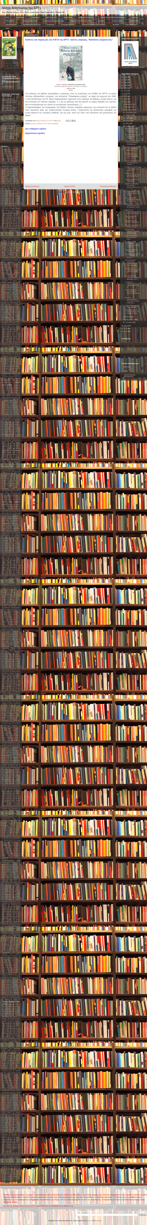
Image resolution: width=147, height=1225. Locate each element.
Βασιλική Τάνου (16, 257)
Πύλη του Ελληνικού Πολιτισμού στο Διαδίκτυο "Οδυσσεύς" (11, 873)
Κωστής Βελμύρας (15, 617)
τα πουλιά (9, 942)
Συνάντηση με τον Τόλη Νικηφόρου (132, 180)
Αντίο (7, 17)
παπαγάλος (5, 815)
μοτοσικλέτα (16, 698)
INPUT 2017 (5, 1121)
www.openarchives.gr (7, 1178)
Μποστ (3, 718)
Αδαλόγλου (15, 165)
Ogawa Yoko (11, 1144)
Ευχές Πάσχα (11, 473)
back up (18, 1080)
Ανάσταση (4, 196)
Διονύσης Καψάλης (9, 388)
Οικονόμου (17, 786)
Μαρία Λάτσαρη (16, 661)
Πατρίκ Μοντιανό (8, 830)
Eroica (3, 1104)
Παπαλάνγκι (5, 820)
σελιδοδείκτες (14, 898)
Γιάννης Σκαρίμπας (7, 304)
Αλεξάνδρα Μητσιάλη (8, 176)
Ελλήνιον (11, 426)
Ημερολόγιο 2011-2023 (14, 525)
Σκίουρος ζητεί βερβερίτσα (9, 904)
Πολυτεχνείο (5, 854)
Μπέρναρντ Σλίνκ (11, 712)
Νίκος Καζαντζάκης (9, 737)
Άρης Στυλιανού (9, 233)
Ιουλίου (128, 118)
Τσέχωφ (7, 999)
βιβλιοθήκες (5, 264)
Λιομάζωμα (11, 629)
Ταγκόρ (3, 947)
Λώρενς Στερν (14, 638)
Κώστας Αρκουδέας (7, 612)
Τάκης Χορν (17, 949)
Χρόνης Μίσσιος (11, 1062)
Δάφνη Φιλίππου (6, 353)
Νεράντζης (14, 725)
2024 (125, 82)
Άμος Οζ (15, 186)
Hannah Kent (7, 1115)
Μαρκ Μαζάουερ (16, 675)
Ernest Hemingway (7, 1100)
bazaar (6, 1082)
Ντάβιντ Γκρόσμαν (9, 752)
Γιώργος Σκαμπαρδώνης (10, 329)
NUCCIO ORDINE (11, 1142)
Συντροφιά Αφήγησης (68, 24)
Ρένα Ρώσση (13, 879)
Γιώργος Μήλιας (16, 322)
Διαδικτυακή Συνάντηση (85, 17)
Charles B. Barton (8, 1089)
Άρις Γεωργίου (8, 237)
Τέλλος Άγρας (5, 959)
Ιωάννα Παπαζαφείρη (11, 560)
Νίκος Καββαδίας (15, 735)
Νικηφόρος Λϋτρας (7, 728)
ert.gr (126, 371)
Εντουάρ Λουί (14, 431)
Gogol (18, 1114)
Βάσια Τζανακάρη (11, 252)
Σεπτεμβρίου (130, 112)
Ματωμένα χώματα (9, 680)
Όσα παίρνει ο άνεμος (14, 795)
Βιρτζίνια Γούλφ (13, 275)
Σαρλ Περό (15, 896)
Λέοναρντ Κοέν (13, 624)
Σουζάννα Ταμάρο (15, 909)
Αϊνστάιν (11, 170)
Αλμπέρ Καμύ (14, 185)
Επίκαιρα (7, 436)
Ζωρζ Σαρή (9, 491)
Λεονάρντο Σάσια (7, 626)
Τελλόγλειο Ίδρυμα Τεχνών (10, 957)
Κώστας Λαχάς (14, 614)
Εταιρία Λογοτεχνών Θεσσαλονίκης (11, 458)
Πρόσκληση (5, 864)
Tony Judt (5, 1171)
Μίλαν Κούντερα (15, 688)
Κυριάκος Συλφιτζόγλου (11, 604)
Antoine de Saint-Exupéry (10, 1079)
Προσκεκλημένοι (11, 24)
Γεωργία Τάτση (14, 294)
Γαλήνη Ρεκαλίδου (8, 287)
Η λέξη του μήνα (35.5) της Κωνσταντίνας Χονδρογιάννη (132, 142)
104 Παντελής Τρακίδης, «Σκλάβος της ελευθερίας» (132, 231)
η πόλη (18, 510)
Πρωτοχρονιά (16, 867)
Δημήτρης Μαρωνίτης (14, 358)
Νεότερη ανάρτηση (32, 186)
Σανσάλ (9, 896)
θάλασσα (17, 528)
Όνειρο (4, 791)
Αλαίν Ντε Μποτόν (8, 171)
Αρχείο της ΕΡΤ (9, 242)
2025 (125, 80)
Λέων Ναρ (12, 628)
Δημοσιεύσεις (67, 17)
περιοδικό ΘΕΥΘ (16, 838)
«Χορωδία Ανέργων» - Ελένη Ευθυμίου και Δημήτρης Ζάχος (132, 311)
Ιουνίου (128, 120)
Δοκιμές (18, 388)
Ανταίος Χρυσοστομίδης (11, 210)
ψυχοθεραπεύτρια (8, 1073)
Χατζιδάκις (12, 1038)
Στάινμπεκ (14, 918)
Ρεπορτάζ (5, 881)
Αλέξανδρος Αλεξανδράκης (9, 178)
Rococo (15, 1159)
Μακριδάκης (5, 651)
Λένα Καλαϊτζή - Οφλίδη (11, 622)
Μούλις (6, 700)
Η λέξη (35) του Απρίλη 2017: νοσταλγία (132, 306)
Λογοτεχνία (7, 633)
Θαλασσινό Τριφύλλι (11, 530)
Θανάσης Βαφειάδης (7, 532)
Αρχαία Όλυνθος (6, 239)
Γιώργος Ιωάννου (7, 314)
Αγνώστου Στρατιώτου (9, 163)
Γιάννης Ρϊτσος (14, 302)
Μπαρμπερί (5, 710)
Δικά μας (135, 17)
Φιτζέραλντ (15, 1016)
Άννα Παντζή (16, 208)
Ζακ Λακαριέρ (5, 478)
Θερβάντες (14, 545)
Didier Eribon (9, 1095)
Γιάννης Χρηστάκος (8, 307)
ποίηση (18, 845)
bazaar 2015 (14, 1082)
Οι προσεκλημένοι (15, 785)
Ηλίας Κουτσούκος (14, 518)
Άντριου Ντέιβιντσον (15, 217)
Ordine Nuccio (11, 1146)
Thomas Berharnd (13, 1169)
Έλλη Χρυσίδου (16, 422)
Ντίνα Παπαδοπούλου (11, 755)
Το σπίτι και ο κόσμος (14, 989)
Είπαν (6, 401)
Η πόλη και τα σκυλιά (10, 511)
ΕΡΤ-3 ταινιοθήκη (13, 450)
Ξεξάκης (4, 762)
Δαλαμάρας (5, 349)
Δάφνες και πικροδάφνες (11, 351)
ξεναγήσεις (5, 760)
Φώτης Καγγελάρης (13, 1023)
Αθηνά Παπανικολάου (11, 168)
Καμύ (18, 574)
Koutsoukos (15, 1127)
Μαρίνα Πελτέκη (9, 673)
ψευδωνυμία (5, 1065)
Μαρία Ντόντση (13, 665)
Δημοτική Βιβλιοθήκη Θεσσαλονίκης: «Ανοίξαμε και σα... (132, 130)
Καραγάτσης (15, 575)
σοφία (5, 911)
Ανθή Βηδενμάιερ (15, 203)
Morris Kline (17, 1139)
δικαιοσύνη (17, 385)
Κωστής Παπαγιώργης (11, 619)
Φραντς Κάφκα (8, 1020)
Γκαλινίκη (15, 336)
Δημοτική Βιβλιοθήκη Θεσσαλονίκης (11, 366)
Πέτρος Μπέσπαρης (9, 842)
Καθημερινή (17, 569)
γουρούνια (17, 344)
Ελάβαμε (6, 414)
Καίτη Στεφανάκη (8, 570)
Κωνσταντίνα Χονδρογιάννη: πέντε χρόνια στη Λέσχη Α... (132, 270)
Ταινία (10, 947)
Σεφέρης (10, 899)
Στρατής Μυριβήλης (7, 929)
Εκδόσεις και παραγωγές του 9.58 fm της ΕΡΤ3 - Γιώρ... (132, 205)
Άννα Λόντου (5, 208)
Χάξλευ (11, 1031)
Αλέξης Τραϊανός (15, 183)
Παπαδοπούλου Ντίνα (9, 818)
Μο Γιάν (4, 695)
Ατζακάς (4, 247)
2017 (125, 102)
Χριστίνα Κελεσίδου (9, 1053)
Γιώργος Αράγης (14, 312)
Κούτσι (16, 599)
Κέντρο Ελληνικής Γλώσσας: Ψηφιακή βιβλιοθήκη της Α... (132, 277)
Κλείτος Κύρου (8, 590)
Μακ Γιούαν (14, 644)
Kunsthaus (12, 1129)
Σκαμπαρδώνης (14, 903)
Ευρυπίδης (10, 468)
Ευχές (3, 471)
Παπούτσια (13, 820)
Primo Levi (6, 1154)
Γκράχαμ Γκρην (8, 339)
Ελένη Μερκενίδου (9, 416)
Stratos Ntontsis (6, 1168)
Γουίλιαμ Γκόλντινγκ (7, 344)
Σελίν (3, 899)
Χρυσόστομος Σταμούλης (9, 1063)
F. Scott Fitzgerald (6, 1105)
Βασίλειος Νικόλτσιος (7, 254)
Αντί (3, 212)
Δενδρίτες (17, 354)
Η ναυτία (4, 510)
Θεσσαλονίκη (5, 547)
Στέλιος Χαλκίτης (6, 924)
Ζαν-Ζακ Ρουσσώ (13, 480)
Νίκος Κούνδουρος (13, 738)
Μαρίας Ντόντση (16, 671)
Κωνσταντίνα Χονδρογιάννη (11, 607)
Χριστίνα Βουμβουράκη (11, 1052)
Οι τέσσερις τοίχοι (8, 786)
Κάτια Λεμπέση (9, 580)
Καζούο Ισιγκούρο (6, 569)
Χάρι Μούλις (6, 1035)
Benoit (11, 1084)
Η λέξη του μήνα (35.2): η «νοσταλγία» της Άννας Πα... (132, 168)
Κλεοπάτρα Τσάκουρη (12, 594)
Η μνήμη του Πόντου (12, 508)
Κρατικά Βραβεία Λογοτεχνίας (10, 601)
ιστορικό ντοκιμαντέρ (13, 555)
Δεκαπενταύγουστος (7, 354)
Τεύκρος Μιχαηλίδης (12, 964)
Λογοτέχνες (17, 631)
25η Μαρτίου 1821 (9, 151)
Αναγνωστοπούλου (6, 193)
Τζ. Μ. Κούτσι (5, 965)
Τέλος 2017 (15, 959)
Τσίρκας (15, 999)
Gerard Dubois (6, 1112)
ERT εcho (127, 367)
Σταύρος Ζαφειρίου (7, 919)
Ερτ (5, 448)
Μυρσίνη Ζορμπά (15, 722)
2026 (125, 77)
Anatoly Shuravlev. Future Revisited (11, 1077)
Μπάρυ (18, 710)
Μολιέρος (11, 695)
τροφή (12, 996)
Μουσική (14, 707)
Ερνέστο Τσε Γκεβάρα (14, 446)
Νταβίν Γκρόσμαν (15, 750)
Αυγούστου (129, 115)
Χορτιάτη (4, 1041)
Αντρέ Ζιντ (4, 217)
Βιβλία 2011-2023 (51, 17)
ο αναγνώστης (13, 762)
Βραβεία (15, 280)
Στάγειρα (11, 916)
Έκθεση (4, 407)
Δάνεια (18, 349)
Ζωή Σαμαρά (16, 490)
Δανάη (12, 349)
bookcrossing (5, 1087)
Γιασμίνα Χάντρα (9, 309)
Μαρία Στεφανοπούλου (8, 670)
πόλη (15, 847)
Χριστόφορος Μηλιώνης (13, 1060)
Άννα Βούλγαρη (13, 206)
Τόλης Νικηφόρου (15, 992)
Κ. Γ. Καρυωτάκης (13, 564)
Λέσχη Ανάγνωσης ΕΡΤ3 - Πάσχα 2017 (132, 221)
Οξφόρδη (6, 793)
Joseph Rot (5, 1127)
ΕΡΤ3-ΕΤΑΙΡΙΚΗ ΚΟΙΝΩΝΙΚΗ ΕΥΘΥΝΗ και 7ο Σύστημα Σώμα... (131, 262)
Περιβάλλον (6, 838)
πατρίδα (17, 828)
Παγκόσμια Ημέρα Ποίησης (12, 800)
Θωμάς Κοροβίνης (15, 547)
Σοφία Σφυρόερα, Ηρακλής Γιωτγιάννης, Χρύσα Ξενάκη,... (132, 244)
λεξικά (3, 624)
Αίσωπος (17, 170)
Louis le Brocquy (7, 1132)
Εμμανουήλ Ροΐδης (13, 429)
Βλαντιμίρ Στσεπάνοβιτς (9, 277)
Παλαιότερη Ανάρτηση (108, 186)
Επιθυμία (17, 434)
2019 (125, 96)
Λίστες (9, 631)
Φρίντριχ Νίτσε (14, 1021)
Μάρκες (6, 676)
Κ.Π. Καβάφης (14, 565)
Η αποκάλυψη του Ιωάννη (10, 495)
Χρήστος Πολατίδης (13, 1045)
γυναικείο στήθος (8, 348)
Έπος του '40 (16, 438)
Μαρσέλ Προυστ (6, 678)
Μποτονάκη (14, 718)
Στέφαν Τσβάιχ (16, 924)
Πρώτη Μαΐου (14, 866)
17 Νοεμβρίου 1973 (15, 149)
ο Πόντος (12, 774)
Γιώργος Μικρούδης (9, 324)
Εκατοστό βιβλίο (13, 402)
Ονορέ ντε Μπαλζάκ (15, 791)
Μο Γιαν (16, 693)
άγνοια (15, 161)
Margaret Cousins (6, 1136)
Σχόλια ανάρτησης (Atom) (75, 192)
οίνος (5, 788)
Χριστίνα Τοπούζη (7, 1055)
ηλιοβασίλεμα (6, 523)
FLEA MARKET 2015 (8, 1107)
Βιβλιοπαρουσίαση (7, 267)
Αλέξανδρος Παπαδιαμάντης (10, 180)
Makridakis (14, 1134)
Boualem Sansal (15, 1087)
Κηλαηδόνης (5, 589)
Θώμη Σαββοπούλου (10, 548)
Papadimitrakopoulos (7, 1151)
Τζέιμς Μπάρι (16, 969)
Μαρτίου (128, 317)
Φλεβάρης (4, 1018)
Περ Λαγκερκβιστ (15, 837)
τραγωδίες (6, 996)
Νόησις (13, 747)
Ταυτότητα (115, 24)
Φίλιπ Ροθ (14, 1015)
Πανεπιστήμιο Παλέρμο (8, 810)
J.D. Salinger (16, 1122)
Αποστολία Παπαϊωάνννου (9, 230)
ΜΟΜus (18, 695)
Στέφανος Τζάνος (6, 928)
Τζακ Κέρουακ (7, 967)
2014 (125, 331)
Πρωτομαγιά (5, 867)
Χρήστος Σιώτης (6, 1046)
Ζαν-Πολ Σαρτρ (6, 481)
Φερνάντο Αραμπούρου (14, 1006)
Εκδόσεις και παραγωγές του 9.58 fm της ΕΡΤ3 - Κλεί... (132, 174)
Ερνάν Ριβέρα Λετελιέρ (14, 443)
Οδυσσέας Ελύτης (10, 777)
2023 (125, 85)
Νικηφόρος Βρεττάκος (8, 727)
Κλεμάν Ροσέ (16, 592)
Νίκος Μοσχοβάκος (9, 742)
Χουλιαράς (4, 1043)
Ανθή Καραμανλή (9, 205)
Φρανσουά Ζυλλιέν (15, 1018)
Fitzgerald (15, 1105)
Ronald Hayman (6, 1161)
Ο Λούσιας (14, 772)
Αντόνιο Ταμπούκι (13, 215)
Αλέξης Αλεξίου (7, 181)
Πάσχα (11, 828)
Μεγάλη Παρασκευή (15, 681)
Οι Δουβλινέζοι (5, 781)
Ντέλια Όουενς (10, 754)
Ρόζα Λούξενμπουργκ (7, 884)
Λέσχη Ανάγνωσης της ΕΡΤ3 (21, 8)
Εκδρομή (15, 406)
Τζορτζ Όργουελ (12, 972)
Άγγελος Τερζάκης (15, 159)
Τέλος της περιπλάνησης (8, 960)
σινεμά (12, 901)
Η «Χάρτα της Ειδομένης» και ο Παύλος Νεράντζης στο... (132, 155)
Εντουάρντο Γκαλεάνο (9, 433)
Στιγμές (15, 928)
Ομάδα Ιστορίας (13, 790)
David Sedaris (10, 1094)
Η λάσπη (12, 499)
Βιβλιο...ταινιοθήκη (8, 262)
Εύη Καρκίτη (13, 464)
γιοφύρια (4, 312)
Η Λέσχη (10, 504)
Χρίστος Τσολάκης (13, 1057)
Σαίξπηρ (4, 893)
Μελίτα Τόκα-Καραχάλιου (11, 683)
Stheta (5, 1166)
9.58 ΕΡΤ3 (15, 158)
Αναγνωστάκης (5, 191)
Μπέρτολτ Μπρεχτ (15, 713)
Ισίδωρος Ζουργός (6, 553)
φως (3, 1023)
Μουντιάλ (15, 700)
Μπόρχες (15, 717)
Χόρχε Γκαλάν (14, 1041)
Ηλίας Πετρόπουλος (8, 521)
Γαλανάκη (17, 286)
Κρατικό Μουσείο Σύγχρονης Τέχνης (11, 602)
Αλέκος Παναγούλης (14, 173)
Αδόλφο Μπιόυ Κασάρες (8, 166)
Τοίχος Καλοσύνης (9, 991)
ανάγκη (4, 188)
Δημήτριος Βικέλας (13, 361)
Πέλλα (7, 833)
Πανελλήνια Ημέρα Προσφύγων (10, 808)
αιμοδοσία (4, 170)
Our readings (12, 1148)
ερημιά (12, 441)
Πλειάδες (15, 843)
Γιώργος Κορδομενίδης (14, 319)
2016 (125, 326)
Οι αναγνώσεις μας (11, 779)
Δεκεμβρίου (129, 104)
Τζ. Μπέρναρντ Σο (15, 965)
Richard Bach (6, 1159)
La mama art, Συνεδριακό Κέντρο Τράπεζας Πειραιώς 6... (132, 284)
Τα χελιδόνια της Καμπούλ (11, 945)
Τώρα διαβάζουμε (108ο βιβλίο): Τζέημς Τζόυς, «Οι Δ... (132, 199)
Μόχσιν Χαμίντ (6, 708)
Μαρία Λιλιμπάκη (8, 663)
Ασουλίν (15, 245)
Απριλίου (129, 126)
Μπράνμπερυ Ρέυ (6, 720)
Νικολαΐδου (14, 730)
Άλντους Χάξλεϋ (6, 186)
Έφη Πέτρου (14, 475)
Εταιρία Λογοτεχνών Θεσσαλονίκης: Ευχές (131, 237)
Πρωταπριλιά (5, 866)
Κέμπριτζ (14, 582)
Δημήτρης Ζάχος (8, 356)
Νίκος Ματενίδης (15, 740)
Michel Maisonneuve (9, 1137)
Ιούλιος (9, 552)
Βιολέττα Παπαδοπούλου (11, 273)
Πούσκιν (4, 855)
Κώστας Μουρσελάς (7, 616)
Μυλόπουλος (5, 722)
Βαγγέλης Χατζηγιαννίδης (13, 248)
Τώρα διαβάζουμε (130, 24)
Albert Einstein (6, 1075)
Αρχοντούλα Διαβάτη (8, 244)
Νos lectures (13, 759)
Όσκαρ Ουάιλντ (8, 796)
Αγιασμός (7, 161)
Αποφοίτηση (36, 17)
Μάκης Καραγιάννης (8, 649)
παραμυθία (14, 822)
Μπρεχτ (16, 720)
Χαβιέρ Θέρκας (14, 1028)
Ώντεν (16, 1073)
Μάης (7, 641)
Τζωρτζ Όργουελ (7, 974)
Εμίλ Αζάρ (7, 428)
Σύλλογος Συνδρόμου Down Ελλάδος (93, 24)
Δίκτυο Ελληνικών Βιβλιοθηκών (12, 387)
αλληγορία (6, 185)
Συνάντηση (50, 24)
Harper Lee (12, 1117)
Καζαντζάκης (13, 567)
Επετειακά (5, 435)
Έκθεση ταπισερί (8, 412)
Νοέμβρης (17, 745)
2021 (125, 91)
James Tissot (7, 1124)
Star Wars (10, 1164)
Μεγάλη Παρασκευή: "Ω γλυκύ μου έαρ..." (132, 226)
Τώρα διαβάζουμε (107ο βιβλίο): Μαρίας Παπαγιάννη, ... (132, 292)
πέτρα (18, 840)
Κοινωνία (7, 595)
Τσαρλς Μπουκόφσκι (14, 997)
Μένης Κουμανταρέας (7, 685)
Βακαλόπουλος (8, 250)
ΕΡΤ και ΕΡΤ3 (10, 21)
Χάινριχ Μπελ (5, 1030)
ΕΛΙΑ (11, 421)
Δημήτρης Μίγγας (8, 359)
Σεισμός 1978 (5, 898)
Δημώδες (6, 368)
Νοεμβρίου (129, 107)
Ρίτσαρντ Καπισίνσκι (7, 882)
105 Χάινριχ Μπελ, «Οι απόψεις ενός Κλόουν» (132, 136)
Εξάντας (69, 88)
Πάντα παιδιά (134, 21)
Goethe (13, 1114)
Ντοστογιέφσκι (14, 757)
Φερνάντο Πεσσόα (10, 1008)
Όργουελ (12, 793)
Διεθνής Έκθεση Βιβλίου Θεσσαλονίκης (113, 17)
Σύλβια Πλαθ (13, 931)
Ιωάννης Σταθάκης (7, 562)
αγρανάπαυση (5, 165)
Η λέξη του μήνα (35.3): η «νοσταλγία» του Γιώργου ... (132, 162)
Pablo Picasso (8, 1149)
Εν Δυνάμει (5, 431)
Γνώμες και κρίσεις (13, 343)
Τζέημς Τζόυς (7, 969)
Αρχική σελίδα (69, 186)
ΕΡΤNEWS (4, 456)
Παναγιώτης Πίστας (13, 806)
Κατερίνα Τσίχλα (15, 579)
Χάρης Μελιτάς (14, 1033)
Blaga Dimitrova (13, 1085)
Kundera (4, 1129)
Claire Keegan (16, 1090)
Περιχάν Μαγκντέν (9, 840)
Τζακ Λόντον (17, 967)
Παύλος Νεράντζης (14, 832)
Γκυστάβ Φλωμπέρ (13, 341)
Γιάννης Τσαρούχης (15, 306)
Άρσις (16, 237)
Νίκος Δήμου (5, 735)
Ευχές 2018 (11, 471)
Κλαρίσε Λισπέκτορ (15, 589)
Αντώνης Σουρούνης (9, 218)
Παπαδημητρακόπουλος (8, 817)
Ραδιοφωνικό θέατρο (7, 876)
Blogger (99, 1220)
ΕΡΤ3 (9, 452)
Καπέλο (6, 575)
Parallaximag (5, 1152)
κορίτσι (15, 596)
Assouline (10, 1080)
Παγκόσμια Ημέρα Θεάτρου (13, 798)
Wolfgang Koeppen (12, 1176)
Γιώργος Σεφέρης (15, 328)
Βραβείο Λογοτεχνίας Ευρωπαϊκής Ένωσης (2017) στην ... (132, 186)
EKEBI (12, 1097)
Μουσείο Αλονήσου (7, 702)
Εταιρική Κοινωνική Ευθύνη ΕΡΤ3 (81, 21)
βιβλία (7, 28)
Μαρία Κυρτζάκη (6, 661)
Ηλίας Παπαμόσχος (11, 520)
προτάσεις (14, 864)
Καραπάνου (5, 577)
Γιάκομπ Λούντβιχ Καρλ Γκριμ (10, 296)
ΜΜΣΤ (10, 693)
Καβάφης (4, 567)
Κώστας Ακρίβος (13, 611)
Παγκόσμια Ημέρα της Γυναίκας (12, 801)
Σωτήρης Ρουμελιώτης (10, 939)
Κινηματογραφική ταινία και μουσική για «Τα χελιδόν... (132, 193)
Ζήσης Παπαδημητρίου (14, 483)
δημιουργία (5, 363)
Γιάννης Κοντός (8, 301)
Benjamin (4, 1084)
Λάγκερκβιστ (5, 621)
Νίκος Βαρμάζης (7, 732)
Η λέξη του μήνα (117, 21)
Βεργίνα (16, 259)
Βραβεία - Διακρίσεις (7, 282)
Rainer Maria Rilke (8, 1156)
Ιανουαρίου (129, 322)
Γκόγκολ (18, 338)
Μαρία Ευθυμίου (14, 659)
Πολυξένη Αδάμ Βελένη (11, 852)
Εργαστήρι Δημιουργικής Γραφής (54, 21)
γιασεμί (17, 307)
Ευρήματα (101, 21)
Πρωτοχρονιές (8, 869)
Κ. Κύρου (4, 565)
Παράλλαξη (5, 822)
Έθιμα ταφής (14, 392)
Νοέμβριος (6, 747)
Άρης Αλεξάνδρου (15, 232)
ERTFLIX (10, 1104)
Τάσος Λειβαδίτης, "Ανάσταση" (130, 217)
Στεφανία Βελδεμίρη (11, 926)
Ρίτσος (16, 882)
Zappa (9, 1179)
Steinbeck (17, 1164)
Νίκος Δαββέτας (14, 733)
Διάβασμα (14, 371)
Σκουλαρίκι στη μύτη (7, 908)
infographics (15, 1119)
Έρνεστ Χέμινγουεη (9, 445)
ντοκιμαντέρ (5, 757)
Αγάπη (4, 160)
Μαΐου (128, 123)
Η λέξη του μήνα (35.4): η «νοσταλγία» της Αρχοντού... (132, 148)
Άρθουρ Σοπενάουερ (14, 235)
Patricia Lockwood (15, 1152)
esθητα (16, 1104)
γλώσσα (4, 343)
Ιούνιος (16, 552)
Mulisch (6, 1141)
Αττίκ (10, 247)
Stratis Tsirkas (14, 1166)
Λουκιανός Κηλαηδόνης (8, 636)
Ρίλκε (15, 881)
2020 (125, 93)
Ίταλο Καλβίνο (6, 557)
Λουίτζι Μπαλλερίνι (13, 634)
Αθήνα (18, 166)
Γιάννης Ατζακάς (6, 297)
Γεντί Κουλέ (8, 289)
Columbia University (9, 1092)
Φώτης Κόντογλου (6, 1025)
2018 (125, 99)
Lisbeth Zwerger (13, 1131)
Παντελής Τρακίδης (11, 813)
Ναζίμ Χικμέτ (7, 723)
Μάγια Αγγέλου (16, 639)
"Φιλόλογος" (5, 149)
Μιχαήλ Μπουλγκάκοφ (11, 690)
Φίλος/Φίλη (5, 1016)
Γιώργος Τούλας (6, 331)
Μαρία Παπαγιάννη (7, 666)
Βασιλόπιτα (7, 259)
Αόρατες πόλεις (13, 222)
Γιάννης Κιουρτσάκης (14, 299)
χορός (15, 1040)
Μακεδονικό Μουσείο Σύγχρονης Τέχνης (11, 647)
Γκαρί (3, 338)
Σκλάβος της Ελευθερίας (9, 906)
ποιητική (7, 847)
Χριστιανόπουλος (15, 1050)
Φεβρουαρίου (130, 319)
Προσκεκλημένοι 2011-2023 (32, 24)
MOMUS (9, 1139)
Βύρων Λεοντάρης (8, 286)
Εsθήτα (4, 476)
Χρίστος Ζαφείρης (62, 84)
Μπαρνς (12, 710)
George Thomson (13, 1110)
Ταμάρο (8, 950)
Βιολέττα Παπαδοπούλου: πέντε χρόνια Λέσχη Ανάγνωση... (132, 300)
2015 (125, 328)
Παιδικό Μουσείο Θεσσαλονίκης (129, 375)
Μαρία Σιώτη (14, 668)
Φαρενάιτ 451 (11, 1004)
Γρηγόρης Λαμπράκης (11, 346)
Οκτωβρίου (129, 110)
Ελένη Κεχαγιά (16, 414)
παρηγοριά (5, 825)
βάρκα (18, 250)
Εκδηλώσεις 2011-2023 (30, 21)
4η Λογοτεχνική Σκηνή (12, 154)
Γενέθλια (17, 287)
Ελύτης (18, 426)
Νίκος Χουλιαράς (8, 745)
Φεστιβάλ (4, 1009)
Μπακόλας (15, 708)
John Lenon (14, 1126)
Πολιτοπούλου (5, 848)
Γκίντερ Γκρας (10, 338)
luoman (89, 1220)
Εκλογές (18, 412)
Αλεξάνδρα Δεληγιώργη (11, 175)
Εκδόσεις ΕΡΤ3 (42, 123)
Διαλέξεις (4, 375)
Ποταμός (13, 854)
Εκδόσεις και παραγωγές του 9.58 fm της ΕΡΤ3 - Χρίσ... (132, 211)
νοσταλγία (5, 750)
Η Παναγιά (11, 510)
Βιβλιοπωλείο (5, 270)
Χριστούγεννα (6, 1058)
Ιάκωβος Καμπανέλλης (8, 550)
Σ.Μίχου (15, 891)
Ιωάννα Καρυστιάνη (15, 558)
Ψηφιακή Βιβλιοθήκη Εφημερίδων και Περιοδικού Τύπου (11, 1068)
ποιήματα (11, 845)
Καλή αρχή (8, 572)
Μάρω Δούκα (16, 678)
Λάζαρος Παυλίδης (15, 621)
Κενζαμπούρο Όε (7, 584)
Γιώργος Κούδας (8, 321)
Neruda (12, 1141)
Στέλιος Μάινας (13, 923)
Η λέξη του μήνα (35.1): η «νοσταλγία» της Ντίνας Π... (132, 255)
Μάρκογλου (15, 676)
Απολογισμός (20, 17)
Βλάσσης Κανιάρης (7, 279)
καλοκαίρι (12, 574)
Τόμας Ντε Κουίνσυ (15, 994)
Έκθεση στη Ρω (15, 411)
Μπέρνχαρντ (5, 713)
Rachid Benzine (16, 1154)
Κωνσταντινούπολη (9, 609)
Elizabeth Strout (13, 1099)
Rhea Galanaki (14, 1158)
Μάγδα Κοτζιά (5, 639)
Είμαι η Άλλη (16, 399)
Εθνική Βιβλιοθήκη (7, 394)
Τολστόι (6, 994)
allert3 (15, 1075)
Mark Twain (17, 1136)
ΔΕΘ (16, 353)
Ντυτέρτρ (4, 759)
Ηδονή (11, 516)
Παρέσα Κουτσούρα (9, 823)
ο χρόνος (17, 776)
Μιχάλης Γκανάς (6, 691)
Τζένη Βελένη (8, 970)
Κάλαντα (18, 570)
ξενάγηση (14, 761)
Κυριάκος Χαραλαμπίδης (9, 606)
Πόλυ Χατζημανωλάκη (14, 850)
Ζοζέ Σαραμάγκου (9, 485)
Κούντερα (9, 599)
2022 (125, 88)
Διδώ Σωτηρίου (14, 376)
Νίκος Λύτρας (5, 740)
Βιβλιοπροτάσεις (6, 269)
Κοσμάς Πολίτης (6, 597)
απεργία (4, 228)
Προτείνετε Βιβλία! (7, 86)
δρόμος (6, 390)
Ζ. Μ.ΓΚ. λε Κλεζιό (13, 476)
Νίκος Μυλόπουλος (14, 744)
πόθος (3, 845)
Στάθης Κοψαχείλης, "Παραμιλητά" (131, 250)
